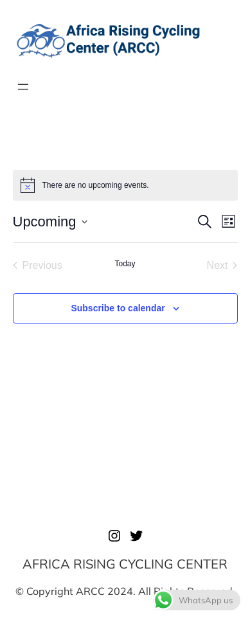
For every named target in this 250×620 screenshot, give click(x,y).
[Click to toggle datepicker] (50, 221)
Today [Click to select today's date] (124, 263)
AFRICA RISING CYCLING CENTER (125, 564)
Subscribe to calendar (118, 308)
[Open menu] (23, 87)
